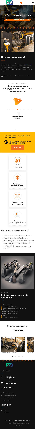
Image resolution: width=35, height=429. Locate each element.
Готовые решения (9, 398)
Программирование (9, 395)
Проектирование (8, 393)
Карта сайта (18, 425)
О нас (5, 410)
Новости (5, 413)
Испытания (6, 400)
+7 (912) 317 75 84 (10, 378)
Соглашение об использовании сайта (18, 423)
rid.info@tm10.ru (10, 383)
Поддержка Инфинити (18, 422)
